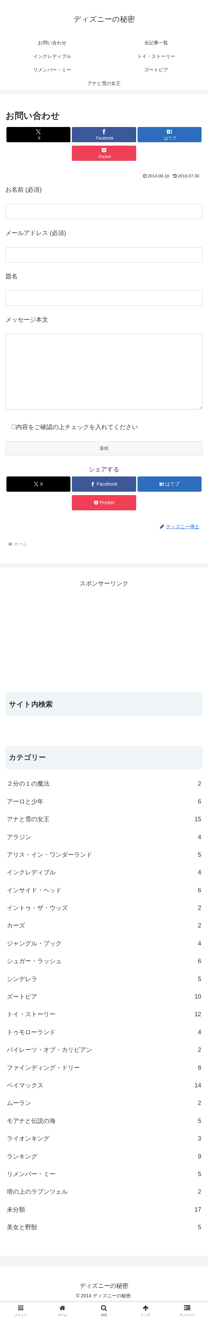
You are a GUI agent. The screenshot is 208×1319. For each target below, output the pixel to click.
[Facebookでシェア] (104, 134)
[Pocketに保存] (104, 153)
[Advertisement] (104, 649)
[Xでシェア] (38, 134)
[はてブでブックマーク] (170, 134)
